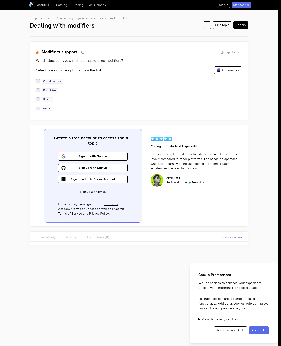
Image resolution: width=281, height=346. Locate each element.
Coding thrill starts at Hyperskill (174, 146)
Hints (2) (71, 237)
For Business (96, 5)
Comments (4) (45, 237)
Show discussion (232, 237)
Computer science (41, 18)
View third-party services (220, 319)
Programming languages (71, 18)
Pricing (79, 5)
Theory (241, 25)
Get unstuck (228, 70)
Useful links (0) (98, 237)
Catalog (61, 5)
